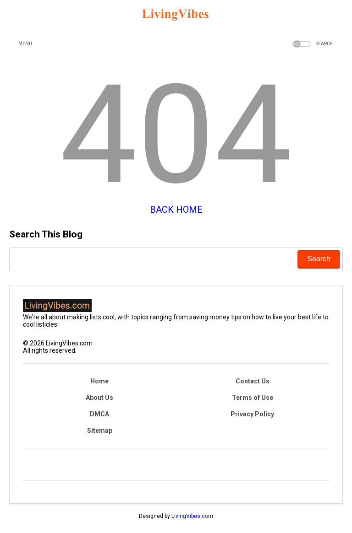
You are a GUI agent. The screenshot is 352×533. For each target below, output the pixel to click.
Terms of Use (252, 397)
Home (99, 381)
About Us (99, 397)
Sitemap (99, 430)
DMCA (99, 414)
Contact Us (253, 381)
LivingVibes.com (192, 516)
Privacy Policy (252, 414)
